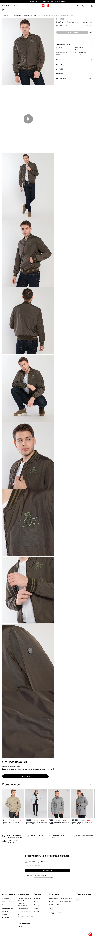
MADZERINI (60, 19)
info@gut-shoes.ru (55, 913)
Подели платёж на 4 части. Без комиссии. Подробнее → (47, 1)
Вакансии (5, 917)
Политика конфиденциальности (25, 916)
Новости (5, 911)
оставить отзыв (25, 776)
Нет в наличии (72, 32)
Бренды (20, 926)
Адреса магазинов (8, 902)
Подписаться (47, 870)
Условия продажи (24, 920)
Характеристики (63, 44)
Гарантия (37, 911)
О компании (6, 899)
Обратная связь (7, 908)
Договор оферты (23, 909)
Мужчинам (14, 5)
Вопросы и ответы (24, 912)
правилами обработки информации (43, 877)
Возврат (59, 74)
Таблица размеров (24, 923)
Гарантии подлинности (22, 904)
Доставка (60, 69)
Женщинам (5, 5)
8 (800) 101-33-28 (55, 901)
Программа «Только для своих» (24, 899)
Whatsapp (89, 933)
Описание (60, 59)
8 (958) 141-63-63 (55, 904)
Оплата (59, 64)
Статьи (4, 914)
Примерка (37, 905)
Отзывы (4, 905)
